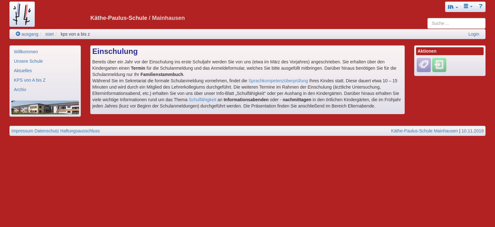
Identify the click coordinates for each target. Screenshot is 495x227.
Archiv (20, 89)
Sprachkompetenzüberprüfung (278, 80)
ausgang (27, 34)
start (49, 34)
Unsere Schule (28, 61)
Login (473, 34)
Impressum (22, 130)
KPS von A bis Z (29, 80)
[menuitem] (45, 51)
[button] (453, 7)
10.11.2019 (473, 130)
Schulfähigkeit (202, 99)
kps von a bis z (75, 34)
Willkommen (26, 51)
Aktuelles (23, 70)
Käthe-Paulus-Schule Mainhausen (424, 130)
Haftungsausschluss (80, 130)
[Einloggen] (439, 64)
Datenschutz (46, 130)
